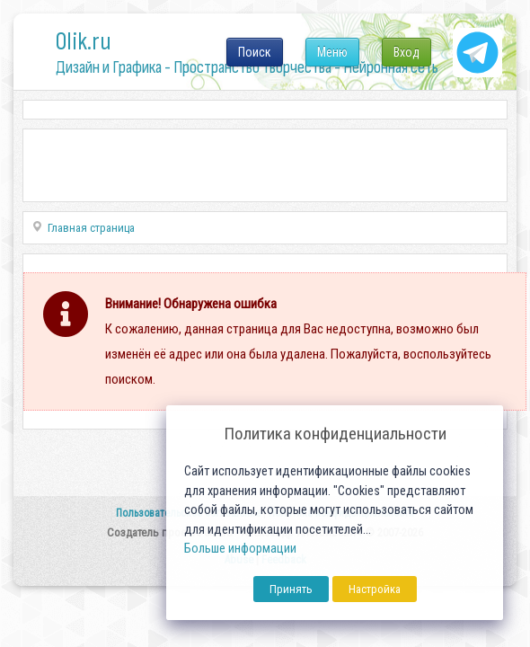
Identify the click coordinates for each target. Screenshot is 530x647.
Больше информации (240, 548)
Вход (406, 52)
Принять (291, 589)
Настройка (375, 589)
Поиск (254, 52)
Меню (332, 52)
